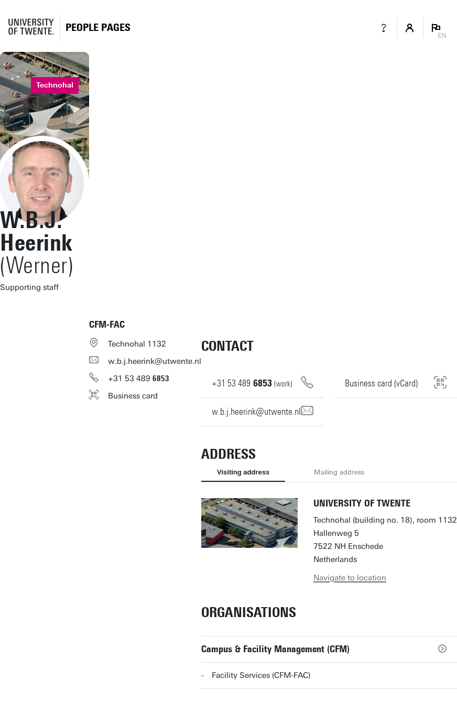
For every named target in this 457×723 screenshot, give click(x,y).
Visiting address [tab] (243, 472)
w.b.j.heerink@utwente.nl (154, 361)
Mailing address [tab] (339, 472)
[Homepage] (98, 27)
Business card (133, 396)
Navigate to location (349, 577)
